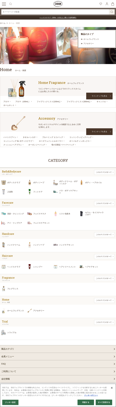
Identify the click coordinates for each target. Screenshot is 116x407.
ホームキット (8, 105)
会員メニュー (7, 356)
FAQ (3, 364)
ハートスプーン (9, 137)
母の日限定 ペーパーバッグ (62, 145)
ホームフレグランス (91, 39)
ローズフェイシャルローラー (51, 141)
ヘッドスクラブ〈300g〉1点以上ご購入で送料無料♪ (58, 17)
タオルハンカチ (29, 137)
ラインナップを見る (99, 96)
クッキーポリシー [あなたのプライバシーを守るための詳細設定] (91, 395)
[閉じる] (112, 388)
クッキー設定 (10, 402)
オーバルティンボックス (79, 141)
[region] (58, 395)
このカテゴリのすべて (104, 172)
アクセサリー (88, 44)
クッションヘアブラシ (12, 145)
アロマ (6, 101)
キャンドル (101, 101)
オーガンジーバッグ (36, 145)
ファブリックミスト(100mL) (48, 101)
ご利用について (8, 371)
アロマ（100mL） (22, 101)
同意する (85, 402)
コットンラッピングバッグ (80, 137)
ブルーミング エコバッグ (52, 137)
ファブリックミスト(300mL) (78, 101)
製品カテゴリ (7, 349)
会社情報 (5, 379)
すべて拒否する (104, 402)
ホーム (3, 23)
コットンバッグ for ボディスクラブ (17, 141)
